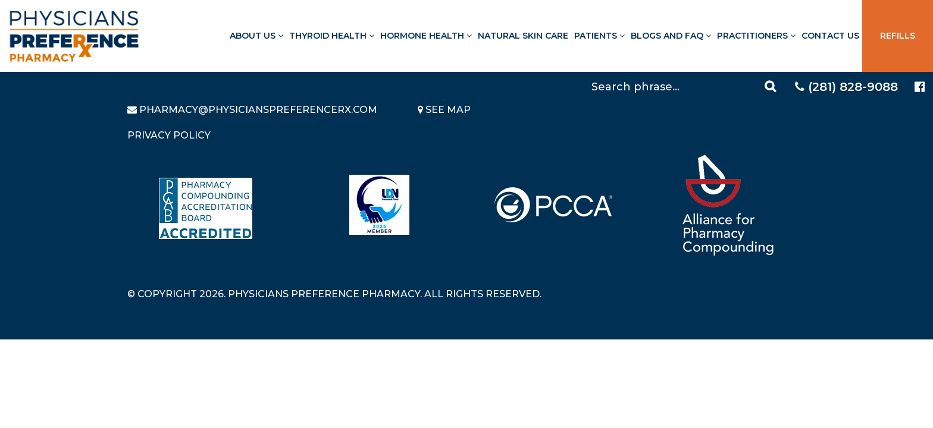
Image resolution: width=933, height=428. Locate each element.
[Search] (685, 86)
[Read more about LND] (379, 205)
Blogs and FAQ (671, 35)
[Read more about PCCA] (553, 205)
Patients (599, 35)
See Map (444, 109)
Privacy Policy (169, 135)
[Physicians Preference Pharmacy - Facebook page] (919, 87)
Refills (897, 35)
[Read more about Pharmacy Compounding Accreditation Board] (205, 208)
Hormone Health (426, 35)
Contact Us (830, 35)
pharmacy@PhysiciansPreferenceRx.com (258, 109)
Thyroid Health (331, 35)
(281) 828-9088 (846, 87)
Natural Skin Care (523, 35)
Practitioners (756, 35)
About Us (256, 35)
